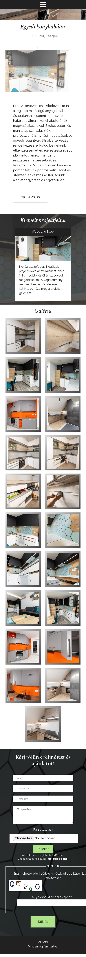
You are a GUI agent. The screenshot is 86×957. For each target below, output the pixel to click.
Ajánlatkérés (30, 196)
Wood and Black (43, 231)
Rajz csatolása (43, 832)
